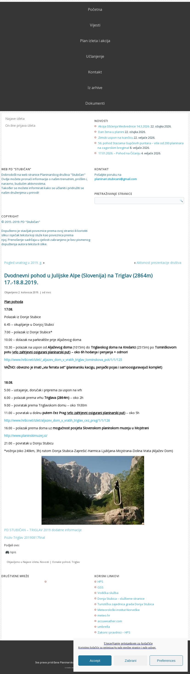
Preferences (166, 660)
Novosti (44, 562)
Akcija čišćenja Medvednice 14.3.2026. (124, 126)
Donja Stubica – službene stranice (121, 598)
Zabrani (131, 660)
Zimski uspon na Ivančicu (115, 137)
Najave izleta (15, 118)
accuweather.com (110, 621)
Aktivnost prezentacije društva (159, 262)
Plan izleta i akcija (95, 40)
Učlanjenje (95, 56)
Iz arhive (95, 87)
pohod (66, 562)
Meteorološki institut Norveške (119, 610)
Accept (95, 660)
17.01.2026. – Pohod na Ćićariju (119, 153)
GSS (100, 587)
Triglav (76, 562)
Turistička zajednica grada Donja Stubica (126, 604)
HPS (100, 581)
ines (48, 292)
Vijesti (95, 25)
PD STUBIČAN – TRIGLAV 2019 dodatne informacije (43, 530)
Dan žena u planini (111, 132)
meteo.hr (104, 615)
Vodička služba (108, 593)
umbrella (104, 627)
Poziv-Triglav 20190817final (24, 537)
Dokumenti (95, 103)
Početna (95, 9)
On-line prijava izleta (20, 125)
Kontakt (95, 72)
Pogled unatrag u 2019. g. (23, 262)
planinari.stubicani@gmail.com (116, 179)
